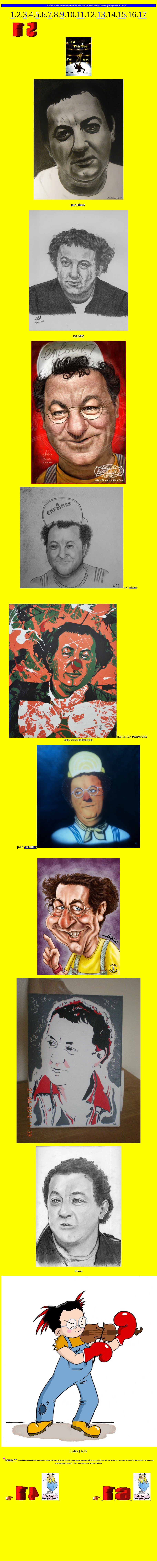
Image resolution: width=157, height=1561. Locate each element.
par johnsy (78, 204)
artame (133, 587)
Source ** (11, 1459)
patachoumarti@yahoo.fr (63, 1463)
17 (142, 14)
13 (101, 14)
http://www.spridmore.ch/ (78, 739)
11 (81, 14)
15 (122, 14)
